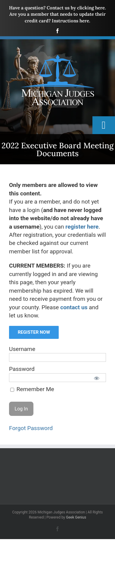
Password (22, 368)
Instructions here (70, 21)
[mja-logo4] (57, 47)
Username (22, 349)
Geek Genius (76, 517)
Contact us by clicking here (76, 8)
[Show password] (96, 377)
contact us (73, 307)
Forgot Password (31, 428)
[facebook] (57, 30)
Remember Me (32, 389)
